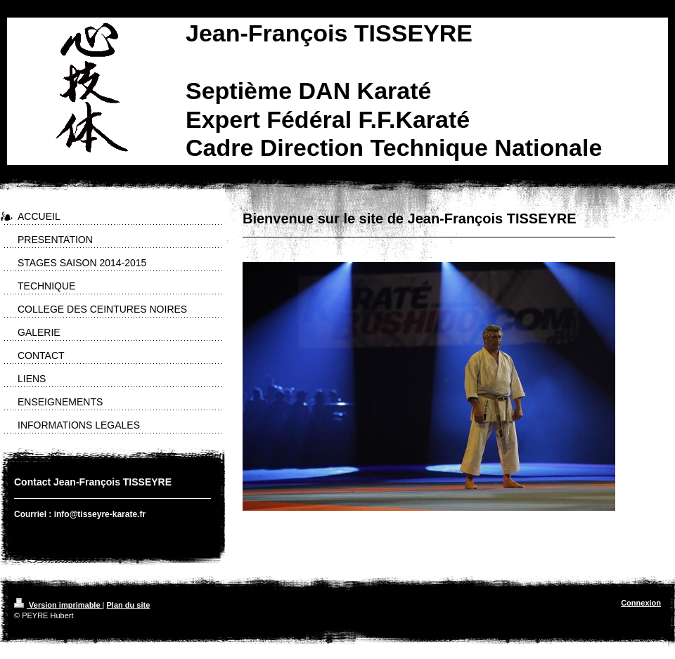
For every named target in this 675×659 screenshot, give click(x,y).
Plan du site (128, 605)
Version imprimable (58, 605)
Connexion (641, 603)
